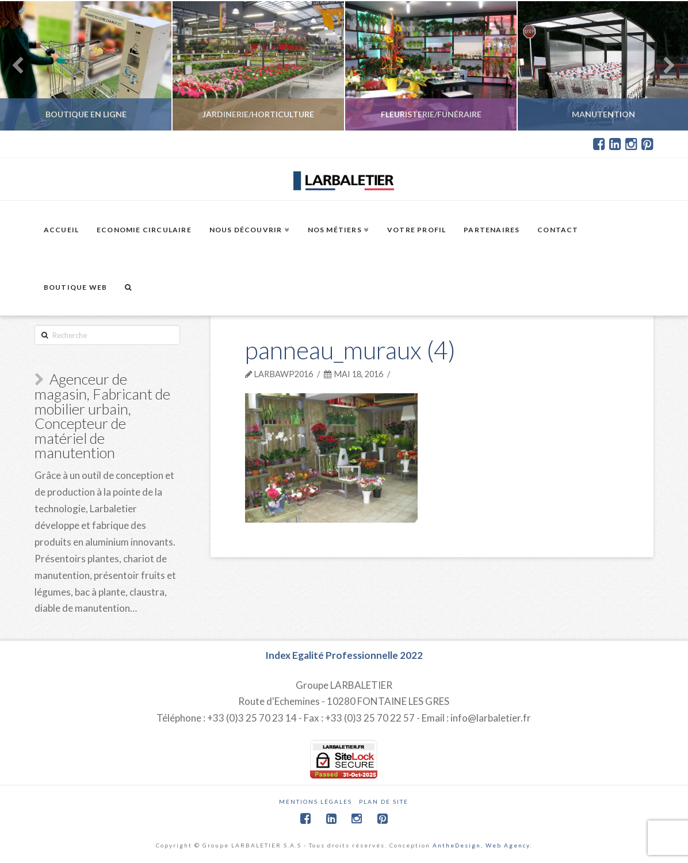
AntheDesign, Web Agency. (482, 845)
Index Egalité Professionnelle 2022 (344, 655)
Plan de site (383, 801)
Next (663, 66)
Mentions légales (315, 801)
